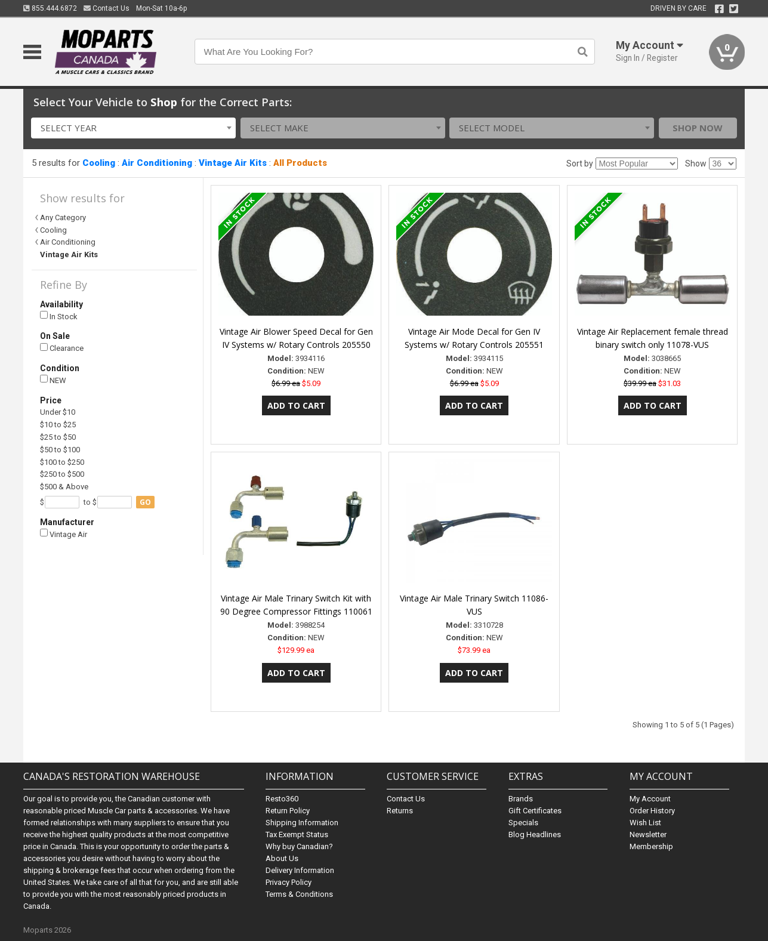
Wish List (645, 822)
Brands (520, 798)
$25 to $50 (58, 437)
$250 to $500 (62, 474)
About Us (282, 858)
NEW (53, 380)
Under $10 (57, 412)
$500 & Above (64, 486)
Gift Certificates (535, 810)
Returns (400, 810)
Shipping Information (302, 822)
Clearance (62, 348)
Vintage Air (63, 534)
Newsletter (648, 834)
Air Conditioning (157, 163)
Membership (651, 846)
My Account (650, 798)
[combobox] (133, 128)
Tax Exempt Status (297, 834)
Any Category (63, 217)
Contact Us (106, 8)
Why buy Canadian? (299, 846)
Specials (523, 822)
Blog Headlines (534, 834)
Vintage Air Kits (233, 163)
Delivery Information (300, 870)
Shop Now (698, 128)
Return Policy (288, 810)
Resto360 (282, 798)
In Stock (59, 316)
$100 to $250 (62, 462)
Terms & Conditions (299, 894)
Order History (652, 810)
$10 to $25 (58, 424)
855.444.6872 (50, 8)
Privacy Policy (288, 882)
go (145, 502)
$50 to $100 (60, 449)
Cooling (98, 163)
